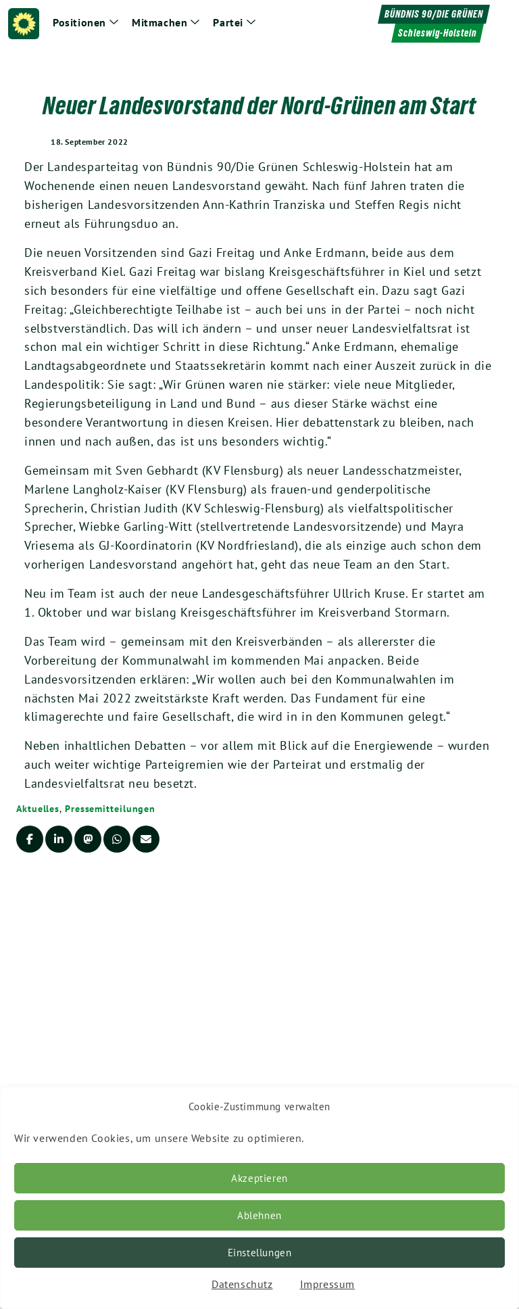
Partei (228, 22)
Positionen (79, 22)
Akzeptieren (259, 1178)
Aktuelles (37, 809)
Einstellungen (260, 1252)
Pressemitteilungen (110, 809)
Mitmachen (159, 22)
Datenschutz (242, 1284)
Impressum (327, 1284)
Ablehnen (259, 1215)
